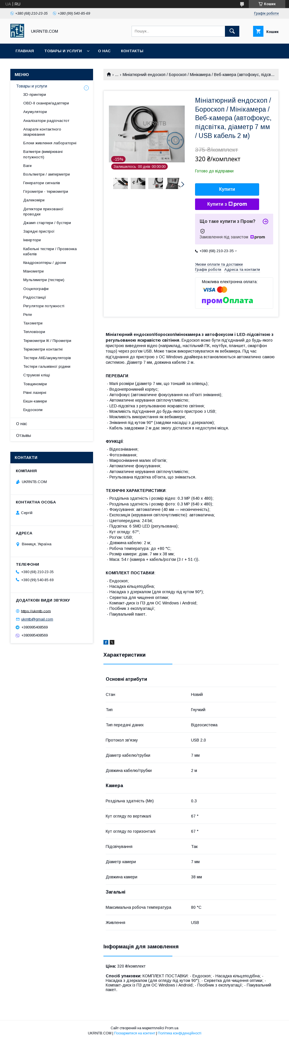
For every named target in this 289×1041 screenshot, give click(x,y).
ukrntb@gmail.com (37, 619)
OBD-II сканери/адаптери (46, 103)
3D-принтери (34, 94)
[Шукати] (232, 31)
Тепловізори (34, 332)
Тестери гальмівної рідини (46, 366)
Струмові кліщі (36, 375)
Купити (227, 189)
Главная (25, 51)
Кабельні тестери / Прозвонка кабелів (50, 251)
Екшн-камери (35, 401)
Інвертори (32, 240)
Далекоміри (34, 200)
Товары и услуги (63, 51)
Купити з (227, 204)
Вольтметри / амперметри (46, 174)
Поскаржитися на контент (134, 1033)
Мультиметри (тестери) (43, 280)
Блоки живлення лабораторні (49, 143)
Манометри (33, 271)
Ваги (27, 166)
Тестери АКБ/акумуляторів (47, 358)
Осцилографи (36, 289)
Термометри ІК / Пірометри (47, 340)
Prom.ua (171, 1028)
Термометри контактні (43, 349)
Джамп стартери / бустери (47, 223)
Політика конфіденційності (179, 1033)
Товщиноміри (35, 384)
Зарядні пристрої (39, 231)
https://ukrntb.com (36, 611)
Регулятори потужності (43, 306)
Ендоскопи (33, 410)
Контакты (132, 51)
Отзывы (23, 435)
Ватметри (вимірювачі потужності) (43, 154)
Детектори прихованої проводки (43, 211)
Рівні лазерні (34, 392)
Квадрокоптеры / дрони (44, 262)
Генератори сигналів (41, 183)
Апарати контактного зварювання (42, 132)
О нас (104, 51)
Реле (27, 314)
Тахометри (33, 323)
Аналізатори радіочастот (46, 120)
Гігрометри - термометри (45, 191)
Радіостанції (34, 297)
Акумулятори (35, 112)
